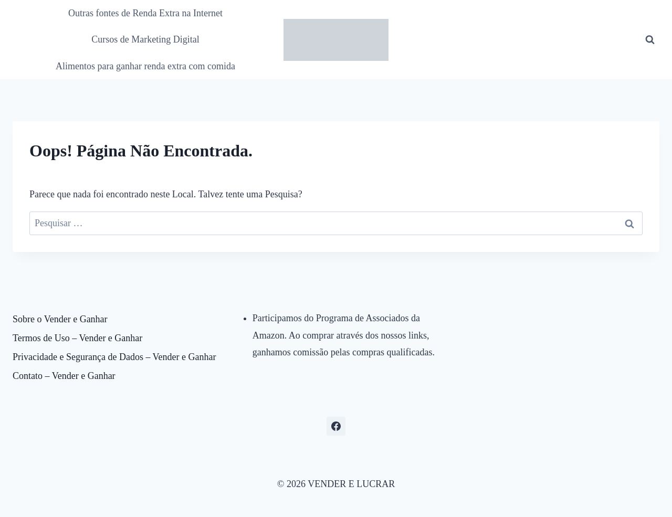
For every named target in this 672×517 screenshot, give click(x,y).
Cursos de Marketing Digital (145, 39)
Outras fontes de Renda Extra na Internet (145, 13)
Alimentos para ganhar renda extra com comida (145, 66)
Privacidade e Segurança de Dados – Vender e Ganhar (114, 357)
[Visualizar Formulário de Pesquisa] (649, 39)
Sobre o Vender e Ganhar (60, 319)
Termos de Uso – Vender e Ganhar (77, 338)
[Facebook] (336, 426)
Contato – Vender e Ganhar (64, 376)
